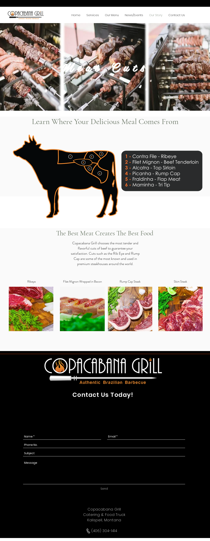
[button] (92, 15)
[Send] (104, 489)
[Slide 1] (105, 104)
